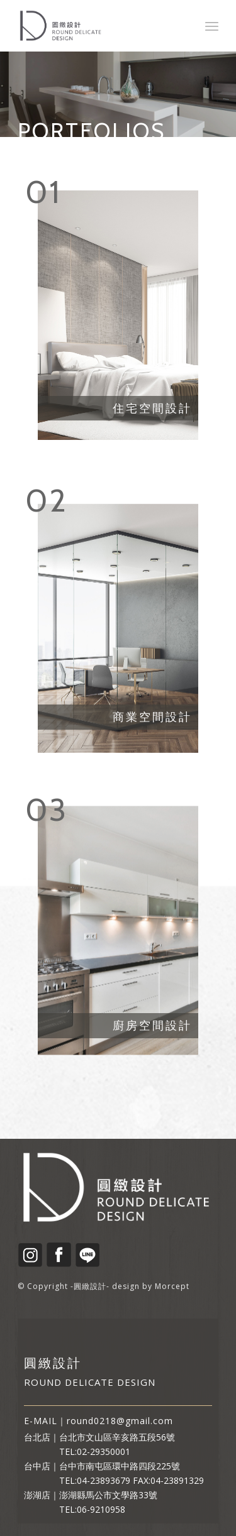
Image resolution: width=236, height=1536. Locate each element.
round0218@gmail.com (120, 1421)
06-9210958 (101, 1509)
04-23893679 (103, 1480)
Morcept (172, 1286)
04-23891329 (177, 1480)
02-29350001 (103, 1451)
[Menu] (211, 26)
